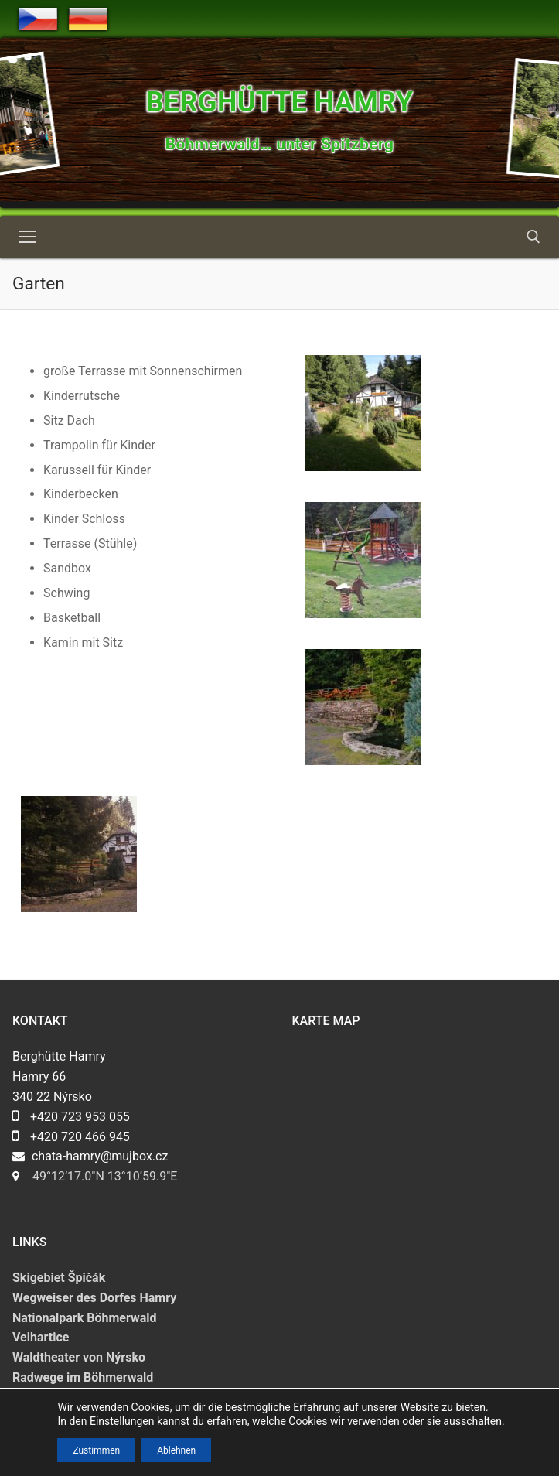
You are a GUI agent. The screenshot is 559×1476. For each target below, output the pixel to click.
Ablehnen (176, 1449)
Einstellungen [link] (122, 1421)
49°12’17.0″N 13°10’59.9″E (104, 1176)
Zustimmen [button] (96, 1449)
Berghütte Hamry (279, 102)
